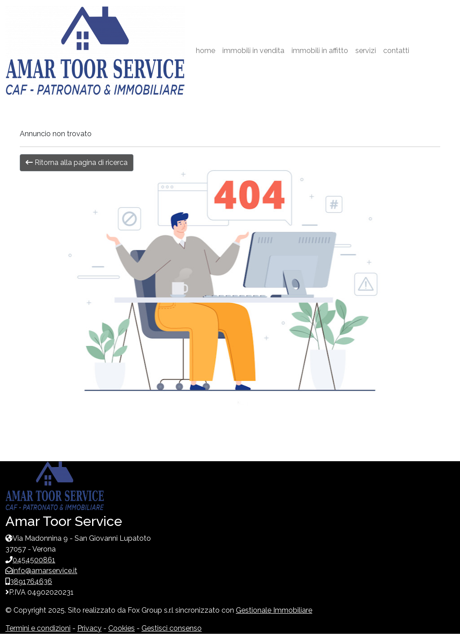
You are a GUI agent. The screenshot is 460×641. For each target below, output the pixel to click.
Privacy (89, 628)
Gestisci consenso (172, 628)
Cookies (121, 628)
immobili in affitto (320, 50)
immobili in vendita (253, 50)
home (205, 50)
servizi (365, 50)
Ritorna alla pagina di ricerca (77, 162)
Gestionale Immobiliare (274, 610)
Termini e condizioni (38, 628)
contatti (396, 50)
